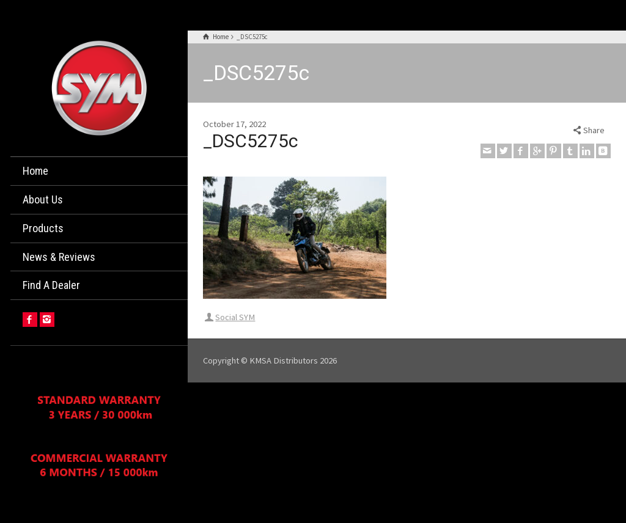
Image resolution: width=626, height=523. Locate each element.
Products (43, 228)
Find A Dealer (51, 285)
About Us (43, 199)
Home (35, 170)
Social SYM (235, 317)
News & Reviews (59, 257)
